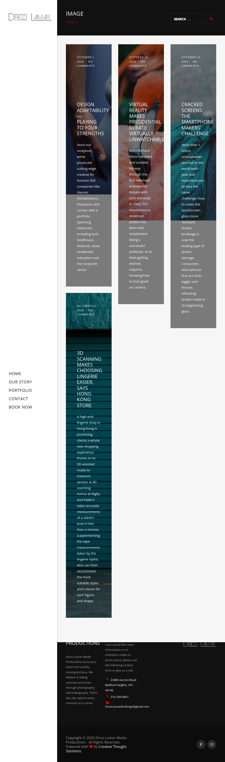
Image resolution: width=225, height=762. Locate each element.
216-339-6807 (120, 697)
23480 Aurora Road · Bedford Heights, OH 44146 (121, 685)
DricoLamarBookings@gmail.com (127, 706)
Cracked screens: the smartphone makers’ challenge (197, 119)
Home (70, 22)
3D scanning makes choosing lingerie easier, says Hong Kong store (89, 379)
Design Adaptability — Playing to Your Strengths (93, 119)
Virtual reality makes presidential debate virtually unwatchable (147, 121)
